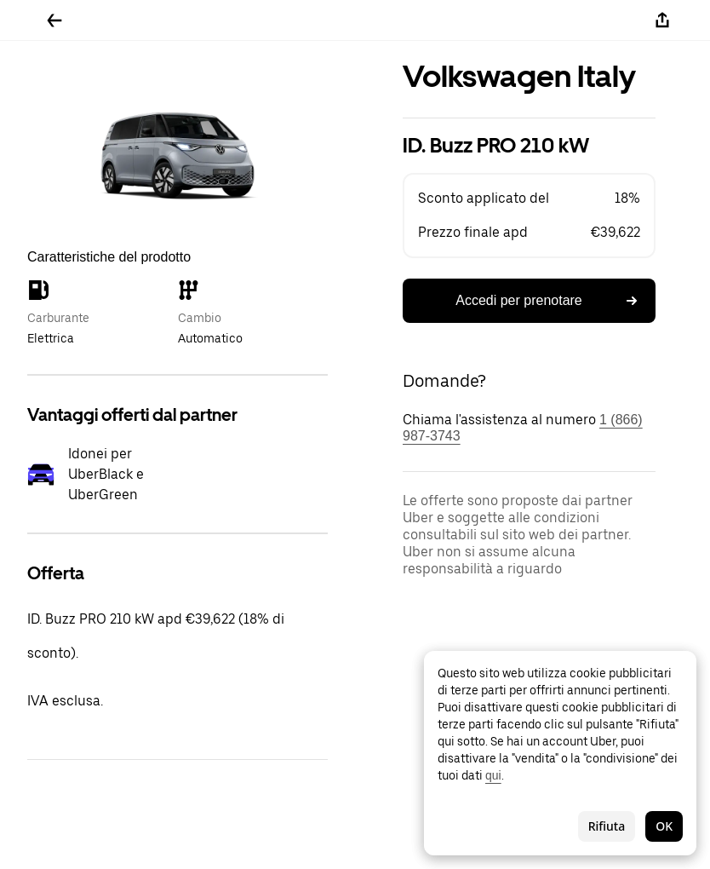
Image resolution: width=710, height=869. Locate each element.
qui (493, 775)
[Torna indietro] (54, 20)
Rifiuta (607, 826)
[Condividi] (662, 20)
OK (664, 826)
